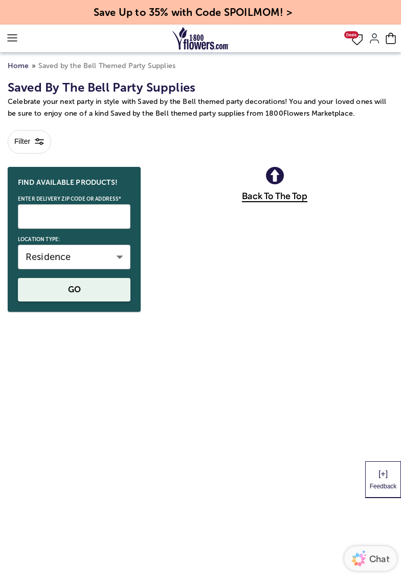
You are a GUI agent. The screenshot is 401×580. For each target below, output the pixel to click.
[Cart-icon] (391, 38)
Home (18, 66)
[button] (353, 38)
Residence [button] (48, 257)
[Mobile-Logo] (200, 38)
